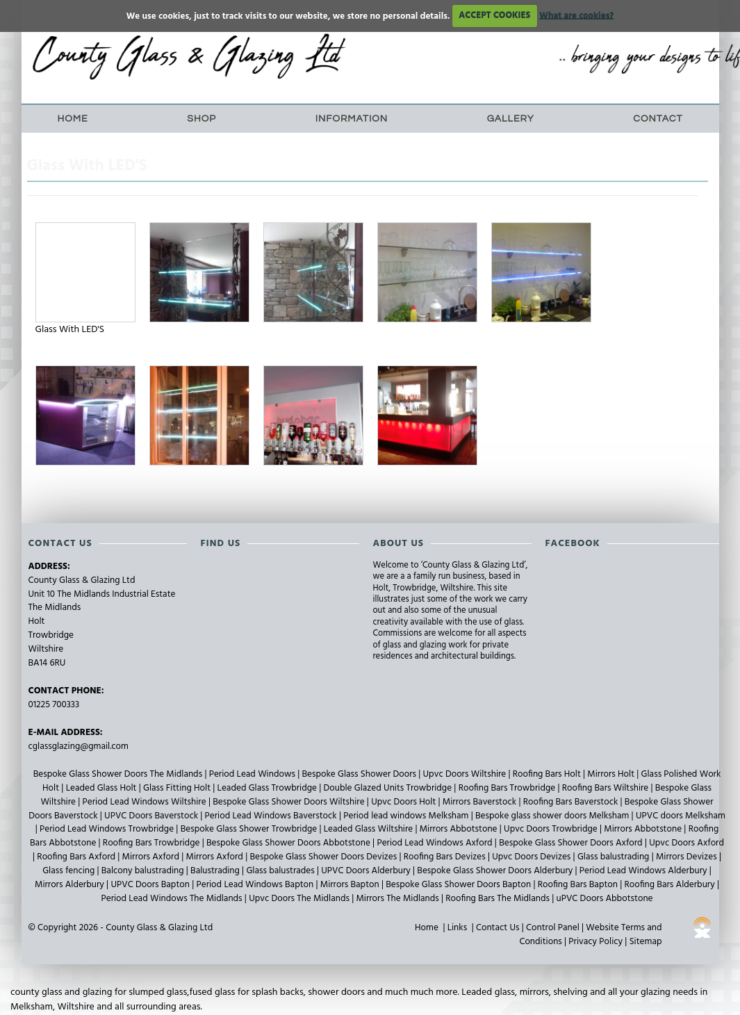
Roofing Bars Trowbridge (508, 788)
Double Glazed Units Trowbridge (388, 788)
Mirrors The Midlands (398, 898)
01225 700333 (54, 705)
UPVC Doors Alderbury (367, 871)
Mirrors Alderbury (70, 884)
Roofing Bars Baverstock (571, 802)
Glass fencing (69, 871)
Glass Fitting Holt (178, 788)
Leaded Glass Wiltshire (370, 829)
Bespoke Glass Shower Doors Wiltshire (290, 802)
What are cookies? (576, 15)
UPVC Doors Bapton (151, 884)
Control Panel (552, 928)
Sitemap (646, 941)
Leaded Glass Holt (102, 788)
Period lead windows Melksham (406, 816)
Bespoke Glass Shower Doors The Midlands (119, 774)
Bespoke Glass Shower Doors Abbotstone (289, 843)
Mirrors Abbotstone (460, 829)
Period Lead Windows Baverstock (272, 816)
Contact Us (498, 928)
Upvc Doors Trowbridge (552, 829)
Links (457, 928)
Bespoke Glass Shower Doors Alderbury (496, 871)
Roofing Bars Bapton (579, 884)
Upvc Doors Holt (404, 802)
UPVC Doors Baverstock (152, 816)
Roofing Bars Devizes (446, 857)
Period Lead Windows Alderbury (644, 871)
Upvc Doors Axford (686, 843)
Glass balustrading (614, 857)
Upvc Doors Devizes (532, 857)
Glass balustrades (281, 871)
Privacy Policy (595, 941)
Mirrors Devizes (687, 857)
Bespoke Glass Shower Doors (360, 774)
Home (73, 119)
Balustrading (216, 871)
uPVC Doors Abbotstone (604, 898)
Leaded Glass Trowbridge (268, 788)
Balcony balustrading (143, 871)
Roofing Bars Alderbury (671, 884)
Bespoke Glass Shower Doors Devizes (324, 857)
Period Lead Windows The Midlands (172, 898)
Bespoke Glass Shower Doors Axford (572, 843)
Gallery (510, 119)
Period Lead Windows (253, 774)
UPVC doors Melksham (680, 816)
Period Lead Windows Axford (435, 843)
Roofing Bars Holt (548, 774)
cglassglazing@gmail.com (78, 746)
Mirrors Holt (611, 774)
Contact (657, 119)
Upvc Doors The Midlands (300, 898)
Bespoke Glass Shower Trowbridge (250, 829)
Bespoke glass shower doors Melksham (553, 816)
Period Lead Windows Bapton (256, 884)
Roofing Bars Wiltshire (606, 788)
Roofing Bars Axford (77, 857)
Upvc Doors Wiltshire (466, 774)
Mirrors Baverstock (481, 802)
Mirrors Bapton (350, 884)
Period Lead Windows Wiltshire (145, 802)
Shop (201, 119)
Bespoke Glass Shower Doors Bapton (459, 884)
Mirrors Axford (152, 857)
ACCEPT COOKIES (494, 15)
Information (351, 119)
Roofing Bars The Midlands (498, 898)
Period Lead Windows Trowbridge (108, 829)
